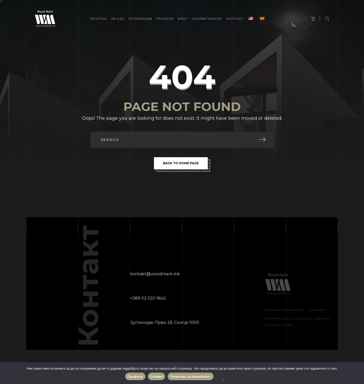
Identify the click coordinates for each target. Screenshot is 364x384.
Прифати (135, 376)
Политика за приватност (190, 376)
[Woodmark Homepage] (45, 19)
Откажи (156, 376)
